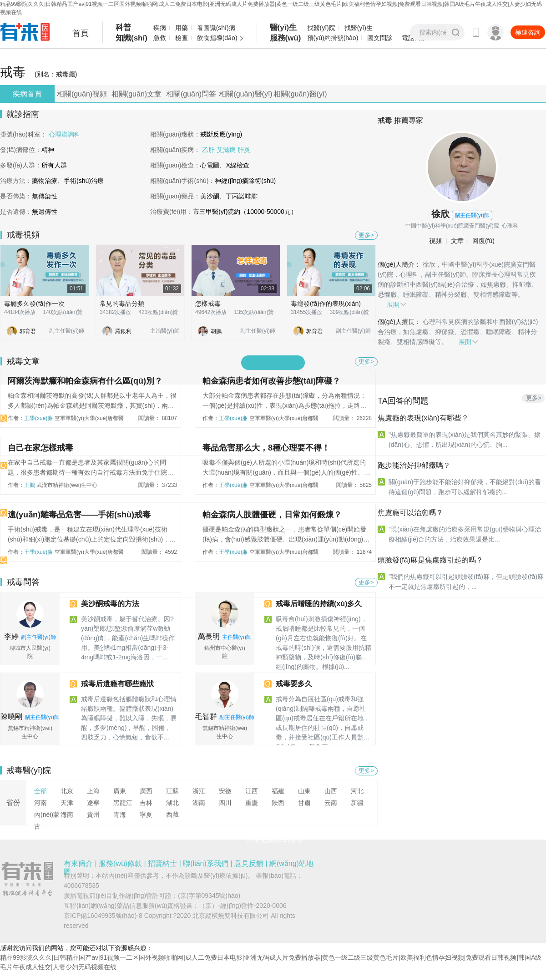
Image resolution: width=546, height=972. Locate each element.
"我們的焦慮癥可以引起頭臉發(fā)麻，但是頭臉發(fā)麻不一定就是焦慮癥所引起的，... (466, 581)
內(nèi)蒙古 (47, 820)
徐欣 (440, 214)
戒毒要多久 (294, 684)
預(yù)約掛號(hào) (333, 37)
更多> (366, 235)
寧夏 (146, 814)
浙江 (198, 791)
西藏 (172, 814)
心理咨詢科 (65, 134)
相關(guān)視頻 (82, 94)
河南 (40, 802)
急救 (159, 37)
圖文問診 (380, 37)
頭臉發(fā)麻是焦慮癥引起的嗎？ (430, 560)
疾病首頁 (27, 94)
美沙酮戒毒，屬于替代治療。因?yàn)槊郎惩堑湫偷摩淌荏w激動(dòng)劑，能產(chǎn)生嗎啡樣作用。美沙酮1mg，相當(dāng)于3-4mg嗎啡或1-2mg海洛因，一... (128, 638)
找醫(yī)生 (358, 27)
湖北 (172, 802)
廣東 (119, 791)
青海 (119, 814)
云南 (330, 802)
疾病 (159, 27)
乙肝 (209, 149)
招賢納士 (162, 863)
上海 (93, 791)
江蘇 (172, 791)
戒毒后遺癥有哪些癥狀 (117, 684)
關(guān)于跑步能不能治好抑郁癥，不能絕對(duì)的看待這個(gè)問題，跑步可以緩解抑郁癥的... (465, 487)
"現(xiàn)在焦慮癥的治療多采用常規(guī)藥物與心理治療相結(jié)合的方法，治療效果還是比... (465, 534)
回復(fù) (484, 240)
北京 (67, 791)
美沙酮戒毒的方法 (110, 604)
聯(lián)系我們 (205, 863)
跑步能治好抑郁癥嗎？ (414, 465)
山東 (304, 791)
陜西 (278, 802)
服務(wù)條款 (120, 863)
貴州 (93, 814)
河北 (357, 791)
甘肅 (304, 802)
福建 (278, 791)
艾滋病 (227, 149)
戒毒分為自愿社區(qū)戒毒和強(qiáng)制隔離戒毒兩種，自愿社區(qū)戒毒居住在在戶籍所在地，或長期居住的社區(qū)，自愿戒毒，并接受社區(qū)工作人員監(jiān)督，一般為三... (323, 718)
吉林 (146, 802)
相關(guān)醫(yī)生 (300, 96)
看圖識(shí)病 (216, 27)
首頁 (80, 33)
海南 (67, 814)
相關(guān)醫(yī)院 (245, 96)
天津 (67, 802)
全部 (40, 791)
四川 (225, 802)
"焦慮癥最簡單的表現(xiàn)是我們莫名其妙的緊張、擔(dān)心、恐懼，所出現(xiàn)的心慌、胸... (465, 439)
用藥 (181, 27)
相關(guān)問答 (191, 94)
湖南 (198, 802)
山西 (330, 791)
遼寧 (93, 802)
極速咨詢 (528, 32)
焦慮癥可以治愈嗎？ (410, 512)
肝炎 (244, 149)
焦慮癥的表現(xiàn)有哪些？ (423, 418)
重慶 (251, 802)
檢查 (181, 37)
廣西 (146, 791)
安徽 (225, 791)
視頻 (437, 240)
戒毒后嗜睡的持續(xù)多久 (319, 604)
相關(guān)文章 (136, 94)
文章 (458, 240)
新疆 (357, 802)
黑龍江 (122, 802)
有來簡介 (78, 863)
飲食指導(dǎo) (217, 37)
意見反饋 (248, 863)
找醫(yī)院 (321, 27)
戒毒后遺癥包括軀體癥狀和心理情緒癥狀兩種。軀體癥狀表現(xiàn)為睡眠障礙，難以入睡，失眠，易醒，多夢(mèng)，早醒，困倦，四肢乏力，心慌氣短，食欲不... (129, 718)
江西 (251, 791)
